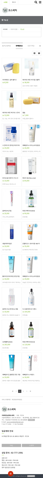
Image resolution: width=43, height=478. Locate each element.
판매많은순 (19, 46)
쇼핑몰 (5, 2)
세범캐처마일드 (7, 244)
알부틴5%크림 (6, 211)
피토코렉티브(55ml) (28, 342)
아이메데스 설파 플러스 (9, 80)
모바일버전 (31, 476)
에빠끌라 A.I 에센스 (28, 375)
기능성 (22, 29)
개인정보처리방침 (17, 399)
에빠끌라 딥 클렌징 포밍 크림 (11, 375)
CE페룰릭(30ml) (7, 342)
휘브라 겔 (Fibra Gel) (29, 178)
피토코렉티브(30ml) (28, 211)
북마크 (14, 2)
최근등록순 (7, 46)
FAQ (11, 445)
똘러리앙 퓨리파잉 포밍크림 (11, 276)
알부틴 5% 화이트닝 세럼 (10, 309)
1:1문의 (31, 445)
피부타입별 (14, 29)
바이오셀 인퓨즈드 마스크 (10, 178)
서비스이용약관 (6, 399)
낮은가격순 (31, 46)
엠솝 (23, 113)
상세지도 (31, 420)
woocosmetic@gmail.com (15, 422)
